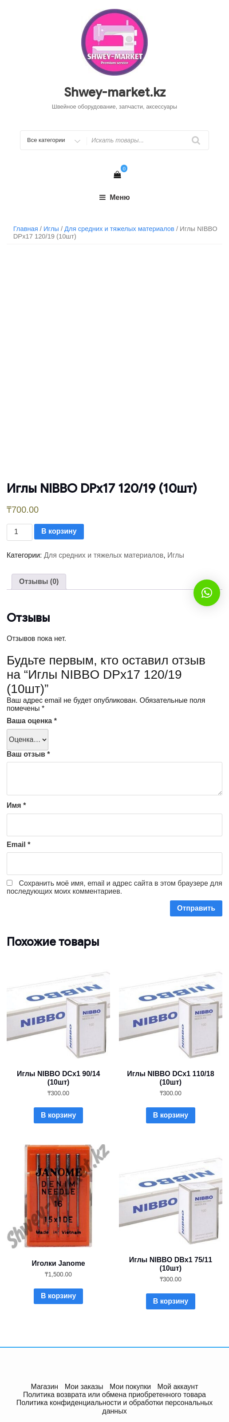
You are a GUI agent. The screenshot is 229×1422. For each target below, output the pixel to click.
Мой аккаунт (178, 1386)
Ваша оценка (32, 721)
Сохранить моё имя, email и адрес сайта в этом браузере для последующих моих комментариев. (114, 887)
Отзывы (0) (39, 581)
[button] (206, 592)
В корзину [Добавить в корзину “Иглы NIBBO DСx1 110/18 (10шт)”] (170, 1115)
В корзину (58, 531)
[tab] (39, 582)
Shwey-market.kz (115, 92)
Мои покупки (130, 1386)
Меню (114, 197)
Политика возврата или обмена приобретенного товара (114, 1394)
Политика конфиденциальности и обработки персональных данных (114, 1406)
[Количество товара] (19, 532)
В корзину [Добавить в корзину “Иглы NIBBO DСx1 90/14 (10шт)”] (58, 1115)
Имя (16, 805)
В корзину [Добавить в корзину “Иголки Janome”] (58, 1296)
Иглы (51, 228)
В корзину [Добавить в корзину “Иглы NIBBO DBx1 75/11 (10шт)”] (170, 1301)
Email (18, 844)
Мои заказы (84, 1386)
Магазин (44, 1386)
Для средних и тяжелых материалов (119, 228)
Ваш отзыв (28, 754)
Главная (25, 228)
